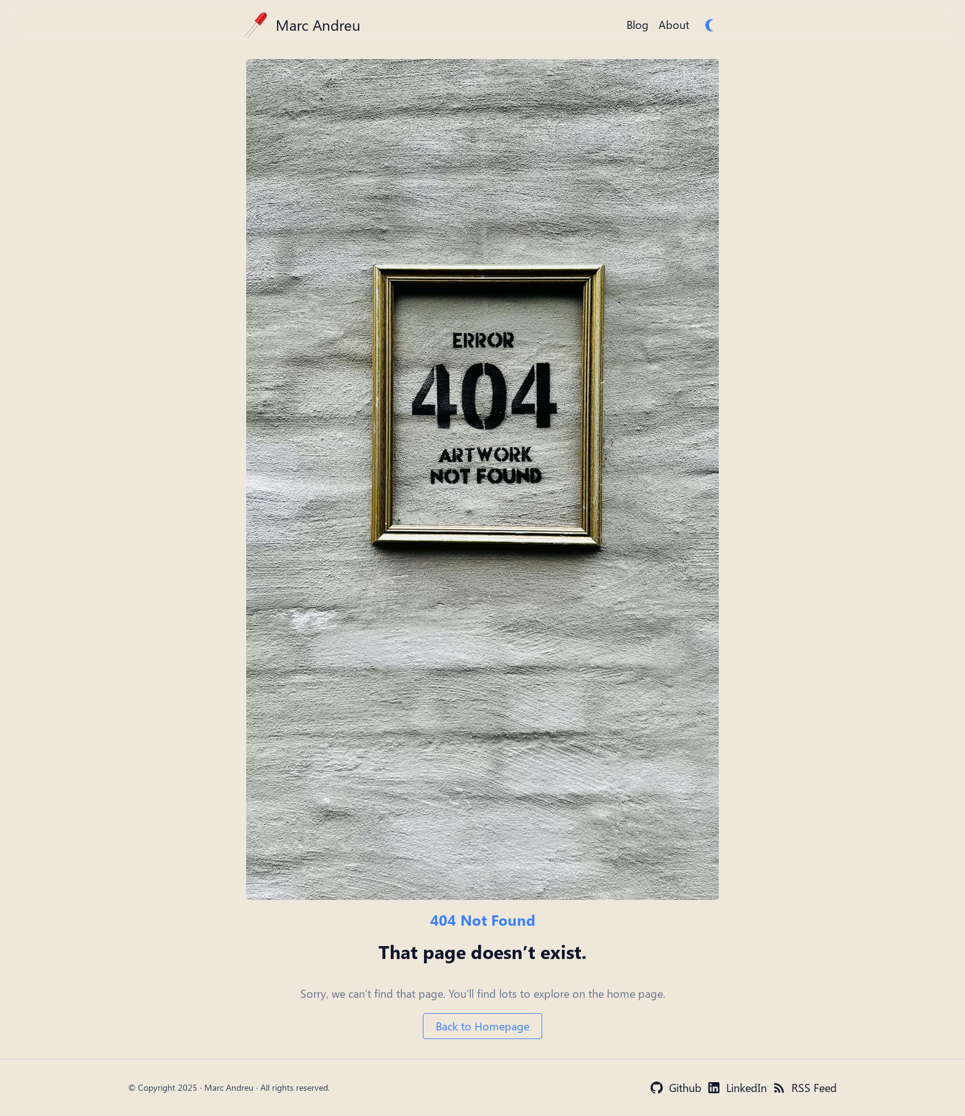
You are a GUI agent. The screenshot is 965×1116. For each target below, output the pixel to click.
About (674, 24)
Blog (638, 24)
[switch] (711, 25)
